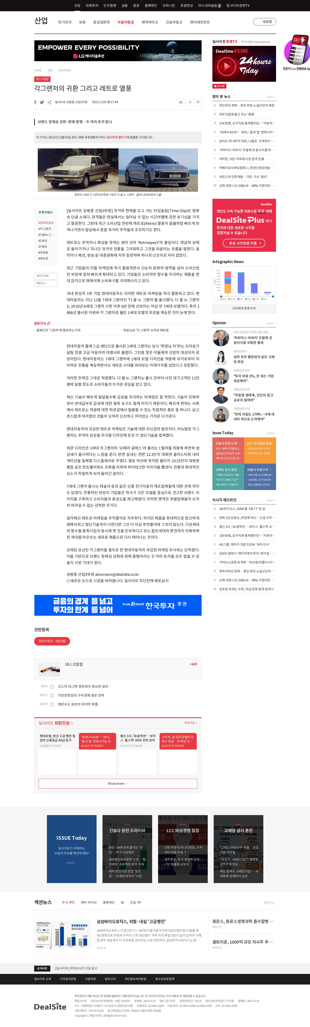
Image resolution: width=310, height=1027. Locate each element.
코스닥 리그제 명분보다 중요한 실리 (83, 686)
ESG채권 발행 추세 (244, 308)
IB (122, 902)
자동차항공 (125, 22)
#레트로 (43, 258)
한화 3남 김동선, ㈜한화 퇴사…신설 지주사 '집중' (251, 518)
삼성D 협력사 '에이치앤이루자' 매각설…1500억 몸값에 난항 (258, 553)
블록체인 (151, 5)
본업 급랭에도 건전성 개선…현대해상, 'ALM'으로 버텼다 (261, 484)
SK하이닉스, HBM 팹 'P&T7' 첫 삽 (242, 509)
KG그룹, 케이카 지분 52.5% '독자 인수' (244, 544)
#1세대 (42, 240)
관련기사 (40, 323)
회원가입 (190, 723)
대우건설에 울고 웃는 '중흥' (237, 114)
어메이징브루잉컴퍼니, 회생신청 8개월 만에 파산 (251, 168)
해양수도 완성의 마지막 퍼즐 (78, 704)
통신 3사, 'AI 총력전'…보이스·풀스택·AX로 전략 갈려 (254, 527)
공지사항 (42, 968)
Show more (118, 784)
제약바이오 (150, 22)
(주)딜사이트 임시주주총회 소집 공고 (79, 965)
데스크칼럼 (42, 79)
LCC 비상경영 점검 (259, 443)
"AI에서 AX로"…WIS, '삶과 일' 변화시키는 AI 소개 (252, 132)
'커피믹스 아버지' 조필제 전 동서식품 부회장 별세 (251, 150)
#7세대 (42, 246)
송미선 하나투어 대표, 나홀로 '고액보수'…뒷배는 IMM (254, 141)
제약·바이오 (89, 902)
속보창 (267, 22)
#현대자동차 (46, 222)
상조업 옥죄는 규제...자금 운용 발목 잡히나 (246, 589)
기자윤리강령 (68, 979)
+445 (193, 664)
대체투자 (92, 5)
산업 (77, 5)
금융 (125, 5)
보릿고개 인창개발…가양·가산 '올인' (243, 177)
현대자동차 (52, 641)
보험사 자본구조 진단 (260, 469)
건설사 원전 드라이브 (228, 443)
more (48, 323)
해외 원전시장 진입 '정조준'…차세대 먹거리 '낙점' (229, 458)
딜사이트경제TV (240, 5)
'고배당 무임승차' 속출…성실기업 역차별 (229, 474)
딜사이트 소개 (42, 979)
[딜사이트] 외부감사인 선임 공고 (76, 971)
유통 (82, 22)
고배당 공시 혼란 (226, 469)
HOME (38, 70)
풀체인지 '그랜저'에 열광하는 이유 (58, 330)
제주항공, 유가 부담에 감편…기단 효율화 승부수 (261, 453)
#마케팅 (43, 252)
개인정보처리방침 (135, 979)
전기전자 (65, 22)
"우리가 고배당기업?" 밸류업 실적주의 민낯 (229, 479)
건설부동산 (174, 22)
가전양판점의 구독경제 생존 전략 (81, 695)
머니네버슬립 (209, 5)
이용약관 (90, 979)
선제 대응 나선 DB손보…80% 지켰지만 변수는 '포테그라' (256, 186)
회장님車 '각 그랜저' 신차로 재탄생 (146, 330)
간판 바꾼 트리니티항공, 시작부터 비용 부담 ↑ (261, 448)
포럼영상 (186, 5)
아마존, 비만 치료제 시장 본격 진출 (241, 159)
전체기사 (269, 902)
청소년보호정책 (164, 979)
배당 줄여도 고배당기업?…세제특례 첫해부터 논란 (229, 484)
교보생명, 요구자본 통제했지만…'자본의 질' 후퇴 (251, 123)
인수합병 (110, 5)
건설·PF (135, 902)
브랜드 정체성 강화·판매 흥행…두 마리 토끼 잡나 (75, 122)
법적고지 (110, 979)
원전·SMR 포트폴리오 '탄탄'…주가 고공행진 (229, 448)
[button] (272, 849)
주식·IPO (68, 902)
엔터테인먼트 (200, 22)
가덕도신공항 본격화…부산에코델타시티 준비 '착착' (253, 562)
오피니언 (169, 5)
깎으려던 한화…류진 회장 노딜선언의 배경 (247, 105)
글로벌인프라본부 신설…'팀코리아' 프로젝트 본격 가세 (229, 453)
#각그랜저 (44, 228)
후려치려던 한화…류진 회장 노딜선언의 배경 (248, 571)
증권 (136, 5)
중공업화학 (101, 22)
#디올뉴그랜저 (46, 234)
